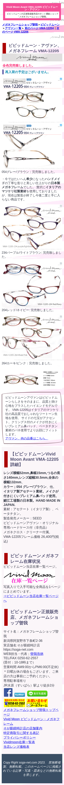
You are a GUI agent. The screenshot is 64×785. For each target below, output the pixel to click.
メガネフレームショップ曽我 (20, 24)
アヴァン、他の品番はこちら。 (26, 438)
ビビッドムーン (50, 24)
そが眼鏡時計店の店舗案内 (22, 728)
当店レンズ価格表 (16, 747)
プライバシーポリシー (19, 737)
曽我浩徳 (36, 654)
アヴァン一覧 (13, 28)
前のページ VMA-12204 (39, 28)
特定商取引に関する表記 (21, 733)
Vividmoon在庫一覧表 (19, 742)
